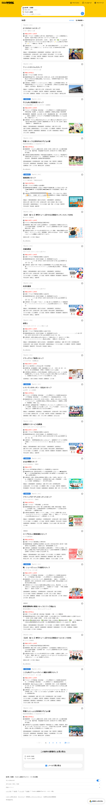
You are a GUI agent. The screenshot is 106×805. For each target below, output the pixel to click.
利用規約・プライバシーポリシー (34, 796)
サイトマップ (21, 796)
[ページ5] (60, 742)
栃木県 (15, 791)
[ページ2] (49, 742)
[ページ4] (56, 742)
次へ (66, 743)
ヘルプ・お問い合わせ (11, 796)
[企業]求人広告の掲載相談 (49, 796)
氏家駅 (28, 791)
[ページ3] (53, 742)
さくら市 (21, 791)
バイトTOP (8, 791)
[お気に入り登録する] (82, 25)
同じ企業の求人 (27, 169)
